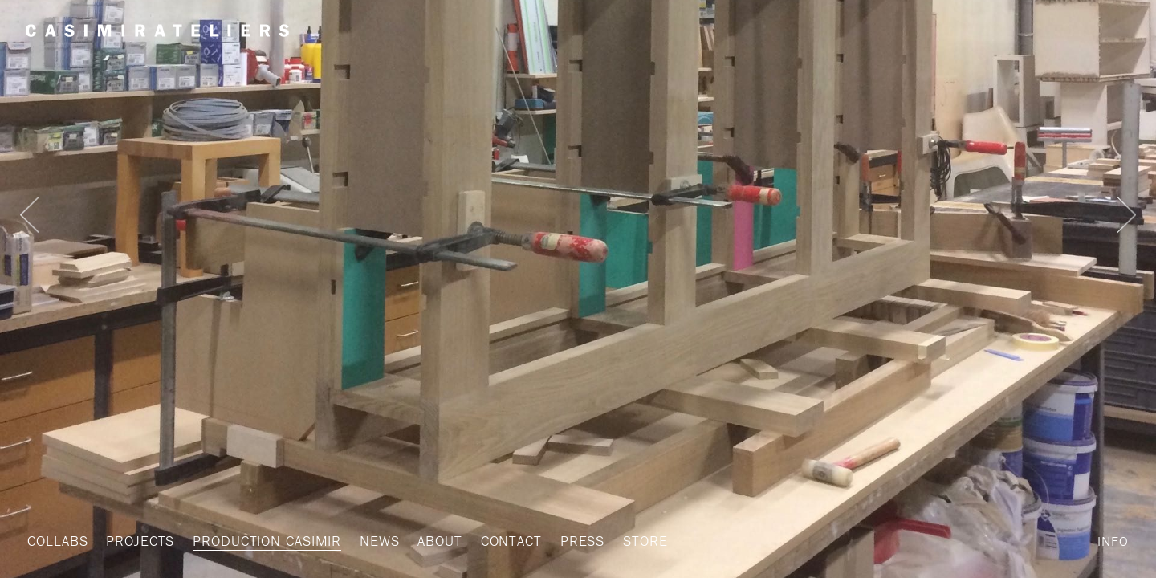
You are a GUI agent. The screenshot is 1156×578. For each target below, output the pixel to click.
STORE (613, 541)
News (361, 541)
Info (1112, 541)
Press (555, 541)
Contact (487, 541)
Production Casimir (254, 541)
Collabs (55, 541)
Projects (134, 541)
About (418, 541)
